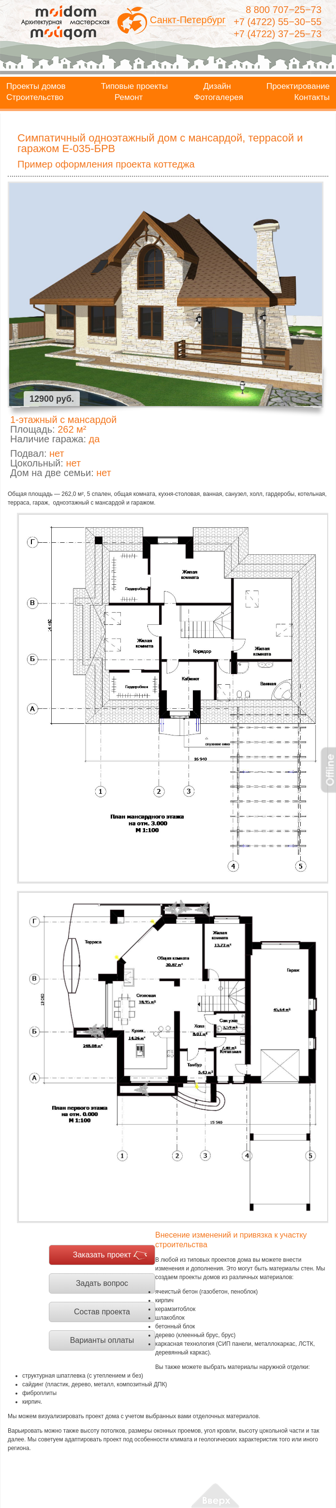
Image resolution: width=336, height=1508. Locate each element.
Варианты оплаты (102, 1340)
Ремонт (129, 97)
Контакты (312, 97)
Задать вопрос (102, 1283)
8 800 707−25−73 (283, 9)
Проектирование (298, 86)
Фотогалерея (218, 97)
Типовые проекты (134, 86)
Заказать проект (102, 1255)
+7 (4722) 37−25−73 (277, 33)
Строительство (34, 97)
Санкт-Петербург (188, 19)
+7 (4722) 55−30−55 (277, 21)
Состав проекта (102, 1312)
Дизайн (217, 86)
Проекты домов (36, 86)
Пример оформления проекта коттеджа (106, 164)
